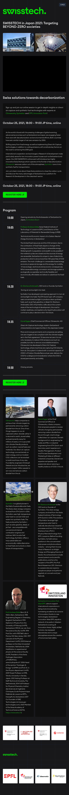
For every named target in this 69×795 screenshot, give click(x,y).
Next (32, 492)
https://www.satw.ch (13, 712)
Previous (4, 492)
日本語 (62, 4)
